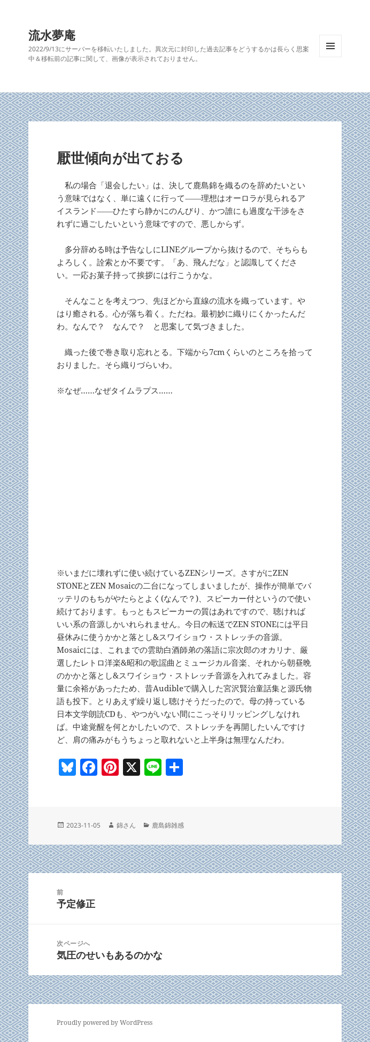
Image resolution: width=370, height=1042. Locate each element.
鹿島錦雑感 (168, 825)
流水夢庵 (51, 35)
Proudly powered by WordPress (104, 1022)
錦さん (126, 825)
